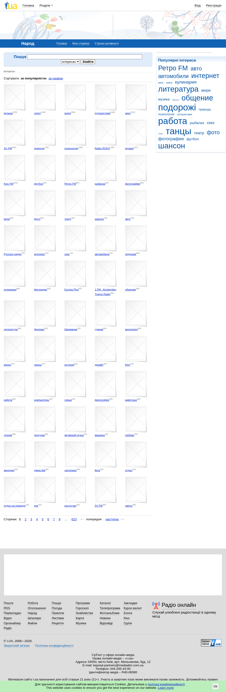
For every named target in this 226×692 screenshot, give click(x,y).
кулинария (186, 82)
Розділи (45, 5)
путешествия (184, 114)
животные (131, 400)
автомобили (173, 76)
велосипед (131, 329)
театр (199, 133)
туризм (99, 329)
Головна (28, 5)
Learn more (166, 687)
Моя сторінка (80, 43)
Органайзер (12, 623)
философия (102, 400)
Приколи (58, 613)
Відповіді (106, 623)
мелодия (9, 470)
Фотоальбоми (109, 613)
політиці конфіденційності (166, 684)
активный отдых (74, 435)
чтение (8, 435)
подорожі (177, 107)
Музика (81, 623)
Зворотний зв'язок (17, 645)
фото (213, 132)
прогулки (39, 435)
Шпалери (34, 618)
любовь (129, 435)
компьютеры (41, 400)
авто (196, 68)
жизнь (7, 364)
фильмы (39, 329)
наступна (112, 519)
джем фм (39, 470)
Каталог (105, 603)
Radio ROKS (102, 148)
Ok (215, 686)
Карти (80, 618)
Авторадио (40, 289)
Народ (32, 613)
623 (74, 519)
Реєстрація (213, 5)
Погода (57, 608)
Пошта (8, 603)
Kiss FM (8, 183)
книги (169, 82)
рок (36, 505)
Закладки (130, 603)
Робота (33, 603)
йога (97, 470)
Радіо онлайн (179, 605)
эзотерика (70, 470)
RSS (7, 608)
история (69, 364)
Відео (8, 618)
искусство (70, 505)
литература (178, 89)
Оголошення (37, 608)
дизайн (99, 364)
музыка (176, 100)
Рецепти (58, 623)
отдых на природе (14, 505)
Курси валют (133, 608)
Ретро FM (173, 68)
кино (160, 82)
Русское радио (13, 254)
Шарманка (70, 329)
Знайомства (84, 613)
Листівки (58, 618)
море (205, 90)
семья (68, 400)
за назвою (55, 78)
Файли (32, 623)
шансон (171, 145)
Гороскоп (82, 608)
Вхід (198, 5)
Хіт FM (8, 148)
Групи (128, 623)
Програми (83, 603)
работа (172, 121)
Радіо (8, 628)
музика (164, 99)
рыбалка (197, 123)
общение (197, 98)
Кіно (127, 364)
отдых (128, 470)
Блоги (128, 613)
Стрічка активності (107, 43)
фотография (171, 138)
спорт (160, 134)
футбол (192, 139)
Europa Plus (71, 289)
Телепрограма (110, 608)
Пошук (56, 603)
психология (166, 114)
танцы (178, 131)
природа (205, 109)
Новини (105, 618)
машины (100, 435)
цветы (128, 505)
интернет (205, 75)
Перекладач (12, 613)
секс (211, 123)
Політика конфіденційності (54, 645)
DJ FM (98, 505)
